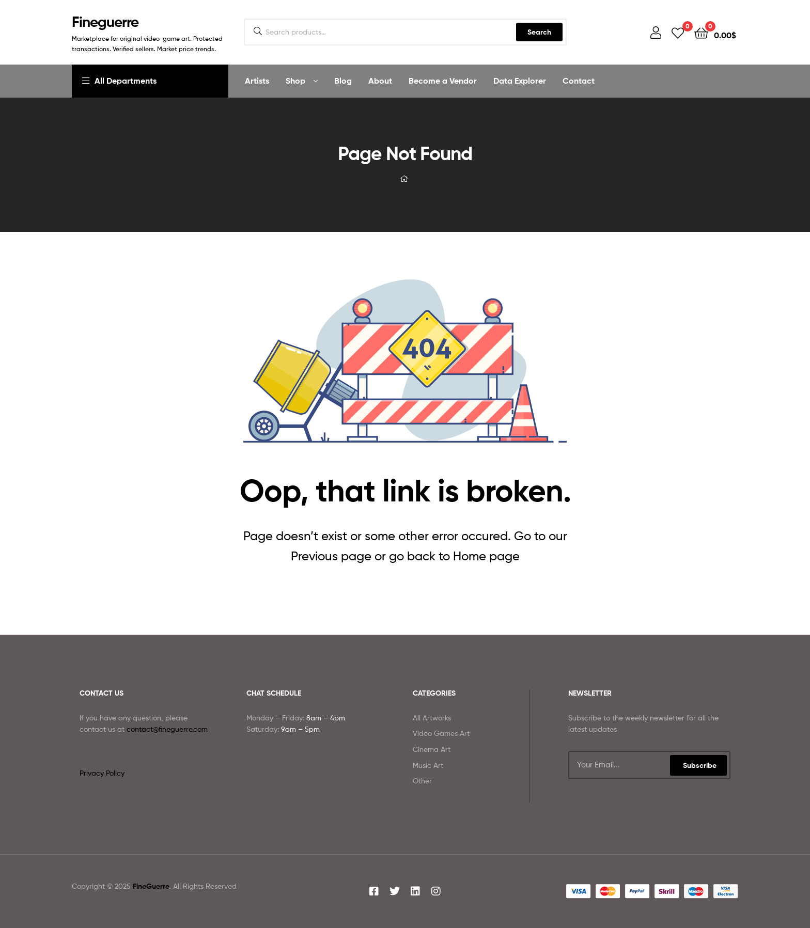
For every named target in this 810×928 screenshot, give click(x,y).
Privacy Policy (102, 772)
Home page (486, 555)
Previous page (331, 555)
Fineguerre (105, 21)
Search (539, 32)
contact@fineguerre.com (167, 729)
